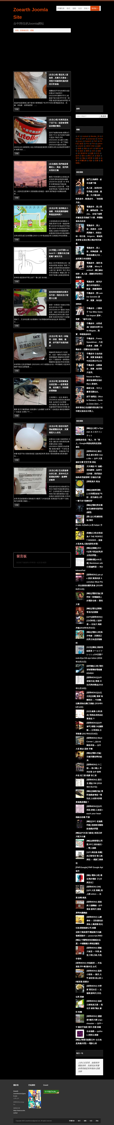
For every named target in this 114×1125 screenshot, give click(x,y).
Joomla (99, 139)
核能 (98, 151)
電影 (89, 160)
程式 (68, 8)
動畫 (78, 148)
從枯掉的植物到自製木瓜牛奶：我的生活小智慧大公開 (58, 295)
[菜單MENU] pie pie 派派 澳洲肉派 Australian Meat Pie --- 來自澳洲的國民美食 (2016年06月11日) (89, 582)
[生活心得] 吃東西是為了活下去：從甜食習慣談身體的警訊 (58, 123)
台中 (90, 148)
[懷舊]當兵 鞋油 (93, 481)
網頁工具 (89, 156)
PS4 (92, 144)
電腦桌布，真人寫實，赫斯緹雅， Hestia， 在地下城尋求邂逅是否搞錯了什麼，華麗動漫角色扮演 (89, 214)
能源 (97, 156)
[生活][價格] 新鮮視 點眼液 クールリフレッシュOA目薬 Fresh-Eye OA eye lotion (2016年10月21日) (89, 654)
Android (84, 136)
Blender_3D (94, 136)
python (98, 144)
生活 (80, 8)
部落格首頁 (24, 30)
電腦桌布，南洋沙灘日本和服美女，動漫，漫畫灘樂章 (94, 285)
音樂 (95, 160)
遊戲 (74, 8)
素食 (82, 156)
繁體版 (95, 8)
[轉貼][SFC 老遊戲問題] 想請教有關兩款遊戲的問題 (94, 825)
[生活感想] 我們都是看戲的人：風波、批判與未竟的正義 (58, 167)
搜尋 (103, 116)
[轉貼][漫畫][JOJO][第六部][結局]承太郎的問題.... (94, 551)
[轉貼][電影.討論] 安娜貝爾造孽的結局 (94, 756)
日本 (92, 151)
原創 (84, 148)
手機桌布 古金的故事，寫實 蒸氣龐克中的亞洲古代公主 (94, 357)
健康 (98, 146)
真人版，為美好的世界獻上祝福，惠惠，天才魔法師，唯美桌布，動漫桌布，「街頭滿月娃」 (89, 195)
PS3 (86, 144)
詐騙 (82, 158)
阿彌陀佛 (61, 8)
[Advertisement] (42, 52)
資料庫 (88, 158)
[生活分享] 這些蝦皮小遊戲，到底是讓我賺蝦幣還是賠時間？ (58, 211)
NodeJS (87, 141)
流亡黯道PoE (82, 153)
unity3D (79, 146)
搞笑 (80, 151)
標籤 (32, 30)
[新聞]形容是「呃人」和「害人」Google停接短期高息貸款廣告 (89, 443)
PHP (94, 141)
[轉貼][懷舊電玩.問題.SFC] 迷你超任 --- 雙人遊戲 (94, 844)
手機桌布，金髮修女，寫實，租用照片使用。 (94, 368)
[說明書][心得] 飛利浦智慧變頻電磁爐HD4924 (94, 669)
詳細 (16, 109)
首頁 (17, 30)
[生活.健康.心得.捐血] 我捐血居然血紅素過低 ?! (94, 715)
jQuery (79, 141)
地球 (96, 148)
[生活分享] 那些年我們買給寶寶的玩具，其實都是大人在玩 (58, 429)
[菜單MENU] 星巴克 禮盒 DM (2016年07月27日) (94, 783)
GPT (82, 139)
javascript (90, 139)
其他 (86, 8)
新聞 (86, 151)
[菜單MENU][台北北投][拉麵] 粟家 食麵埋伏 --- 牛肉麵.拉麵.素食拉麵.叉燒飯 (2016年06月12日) (89, 700)
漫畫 (90, 153)
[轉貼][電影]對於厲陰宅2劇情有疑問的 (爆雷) (94, 508)
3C (78, 136)
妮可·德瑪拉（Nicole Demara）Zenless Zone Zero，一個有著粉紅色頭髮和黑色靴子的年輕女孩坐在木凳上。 (89, 404)
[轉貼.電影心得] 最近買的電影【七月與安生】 (94, 879)
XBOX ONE (89, 146)
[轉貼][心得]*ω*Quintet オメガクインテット (94, 432)
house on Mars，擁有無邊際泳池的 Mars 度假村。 (94, 380)
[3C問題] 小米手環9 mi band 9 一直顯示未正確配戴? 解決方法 (59, 253)
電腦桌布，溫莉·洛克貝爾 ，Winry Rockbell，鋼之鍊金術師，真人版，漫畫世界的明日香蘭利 (89, 270)
